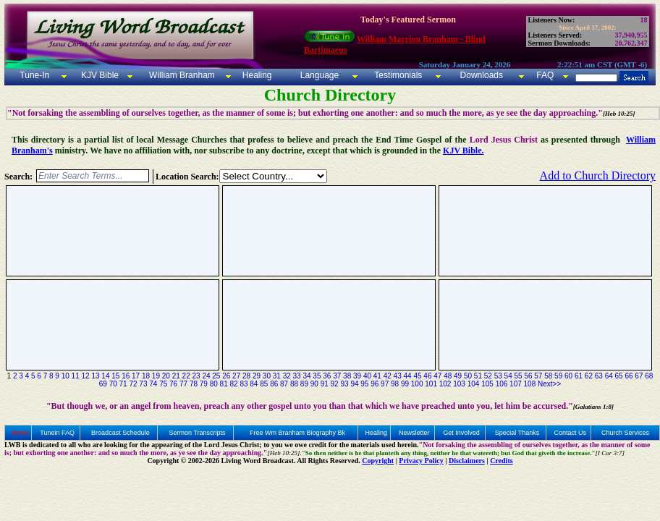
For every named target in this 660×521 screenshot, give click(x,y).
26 (226, 376)
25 (216, 376)
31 (277, 376)
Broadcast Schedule (120, 432)
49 (458, 376)
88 (294, 384)
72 (133, 384)
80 (214, 384)
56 (528, 376)
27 (236, 376)
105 (487, 384)
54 (508, 376)
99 (405, 384)
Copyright (378, 461)
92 (335, 384)
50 (468, 376)
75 (163, 384)
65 (619, 376)
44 (408, 376)
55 (518, 376)
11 (76, 376)
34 (306, 376)
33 (297, 376)
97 (385, 384)
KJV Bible (99, 75)
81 (224, 384)
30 (267, 376)
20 (166, 376)
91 (325, 384)
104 (474, 384)
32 (287, 376)
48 (448, 376)
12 (86, 376)
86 (274, 384)
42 (388, 376)
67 (639, 376)
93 (344, 384)
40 (367, 376)
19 (156, 376)
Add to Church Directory (598, 175)
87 (284, 384)
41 (377, 376)
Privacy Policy (421, 461)
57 (538, 376)
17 (136, 376)
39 (357, 376)
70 (113, 384)
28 (246, 376)
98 (395, 384)
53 (498, 376)
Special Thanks (517, 432)
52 (488, 376)
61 (579, 376)
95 (364, 384)
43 (398, 376)
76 (173, 384)
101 (431, 384)
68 (649, 376)
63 (599, 376)
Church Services (625, 432)
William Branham (181, 75)
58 (548, 376)
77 (183, 384)
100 (417, 384)
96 (374, 384)
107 (515, 384)
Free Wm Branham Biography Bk (297, 432)
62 (589, 376)
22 (186, 376)
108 (530, 384)
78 (194, 384)
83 (244, 384)
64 (609, 376)
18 (146, 376)
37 (337, 376)
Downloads (481, 75)
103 (459, 384)
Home (19, 432)
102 (445, 384)
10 (65, 376)
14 (105, 376)
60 (568, 376)
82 (234, 384)
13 (95, 376)
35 (317, 376)
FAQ (545, 75)
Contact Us (570, 432)
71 (123, 384)
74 (153, 384)
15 (115, 376)
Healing (255, 75)
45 (417, 376)
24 (206, 376)
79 (204, 384)
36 (327, 376)
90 (314, 384)
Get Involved (461, 432)
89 (304, 384)
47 (437, 376)
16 (126, 376)
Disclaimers (467, 461)
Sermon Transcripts (197, 432)
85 (264, 384)
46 (427, 376)
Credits (501, 461)
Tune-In (34, 75)
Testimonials (398, 75)
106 (502, 384)
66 (628, 376)
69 (103, 384)
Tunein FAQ (57, 432)
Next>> (549, 384)
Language (318, 75)
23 (196, 376)
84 (254, 384)
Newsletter (414, 432)
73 (143, 384)
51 (478, 376)
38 (347, 376)
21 (176, 376)
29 (257, 376)
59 (558, 376)
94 (354, 384)
